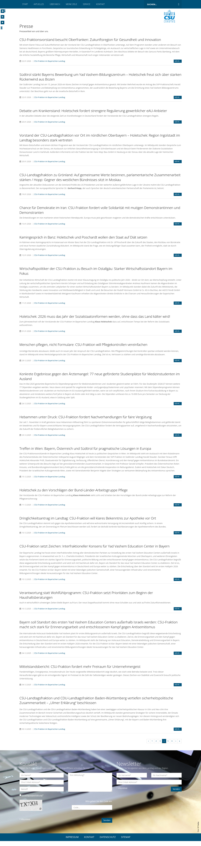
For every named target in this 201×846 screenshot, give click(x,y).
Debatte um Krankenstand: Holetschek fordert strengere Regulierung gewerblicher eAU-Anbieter (93, 110)
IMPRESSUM (72, 842)
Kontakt (100, 4)
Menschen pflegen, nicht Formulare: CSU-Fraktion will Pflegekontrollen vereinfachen (83, 348)
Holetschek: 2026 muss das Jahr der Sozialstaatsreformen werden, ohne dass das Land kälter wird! (94, 320)
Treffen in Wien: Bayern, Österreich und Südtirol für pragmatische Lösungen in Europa (85, 452)
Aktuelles (39, 4)
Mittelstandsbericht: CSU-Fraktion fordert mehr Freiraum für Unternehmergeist (80, 671)
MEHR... (178, 61)
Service (86, 4)
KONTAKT (89, 842)
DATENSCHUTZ (108, 842)
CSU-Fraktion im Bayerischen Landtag (49, 61)
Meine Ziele (71, 4)
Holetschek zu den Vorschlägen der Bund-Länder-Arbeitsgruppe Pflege (73, 494)
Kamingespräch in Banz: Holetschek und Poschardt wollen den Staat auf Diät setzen (83, 241)
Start (25, 4)
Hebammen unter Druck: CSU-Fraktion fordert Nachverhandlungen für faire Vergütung (85, 421)
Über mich (55, 4)
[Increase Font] (2, 22)
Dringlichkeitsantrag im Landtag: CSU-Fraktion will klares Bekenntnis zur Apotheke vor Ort (87, 522)
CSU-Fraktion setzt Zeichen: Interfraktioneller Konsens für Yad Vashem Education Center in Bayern (94, 550)
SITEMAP (125, 842)
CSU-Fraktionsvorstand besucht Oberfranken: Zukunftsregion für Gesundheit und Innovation (90, 39)
